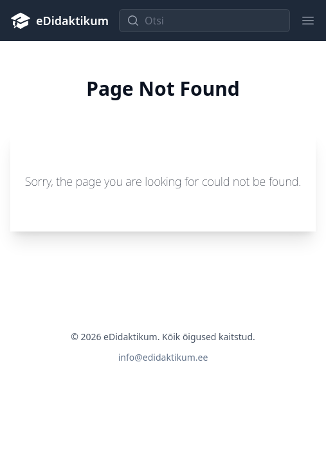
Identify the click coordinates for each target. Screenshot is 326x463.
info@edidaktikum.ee (163, 357)
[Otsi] (204, 20)
